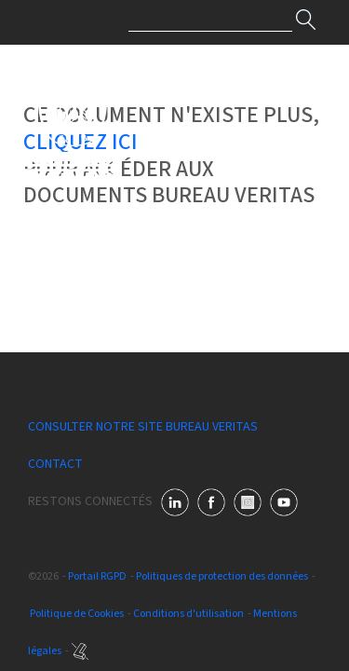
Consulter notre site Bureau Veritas (143, 427)
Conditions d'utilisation (188, 614)
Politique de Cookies (77, 614)
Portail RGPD (97, 576)
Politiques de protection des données (222, 576)
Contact (55, 464)
